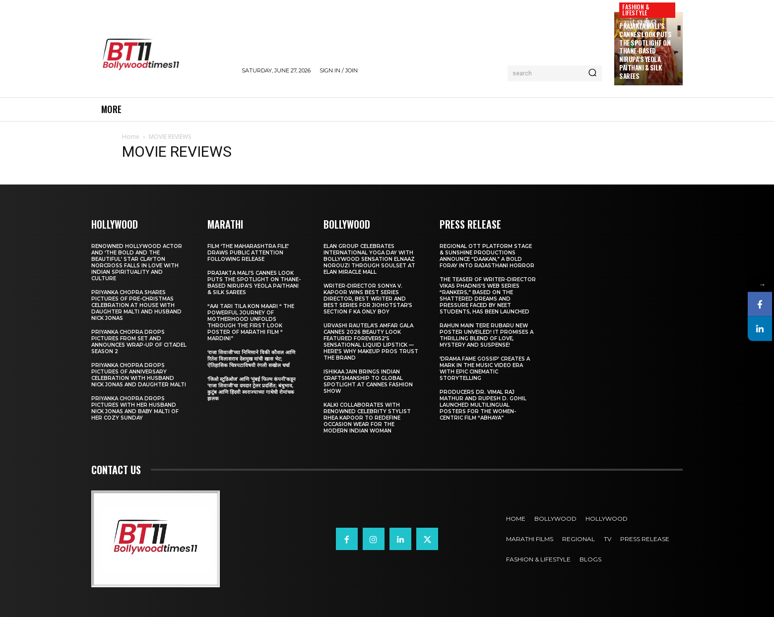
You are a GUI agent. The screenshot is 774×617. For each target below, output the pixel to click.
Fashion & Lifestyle (635, 9)
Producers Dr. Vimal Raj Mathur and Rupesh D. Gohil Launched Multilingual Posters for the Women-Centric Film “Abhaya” (483, 405)
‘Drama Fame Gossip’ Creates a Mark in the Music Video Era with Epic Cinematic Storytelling (485, 368)
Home (130, 136)
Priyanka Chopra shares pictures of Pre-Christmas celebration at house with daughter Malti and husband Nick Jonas (136, 305)
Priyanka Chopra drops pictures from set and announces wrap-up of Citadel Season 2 (139, 342)
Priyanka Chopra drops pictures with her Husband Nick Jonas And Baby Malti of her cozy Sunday (135, 408)
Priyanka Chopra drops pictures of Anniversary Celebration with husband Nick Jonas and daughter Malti (138, 375)
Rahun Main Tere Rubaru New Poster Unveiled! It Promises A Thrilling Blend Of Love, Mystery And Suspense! (486, 335)
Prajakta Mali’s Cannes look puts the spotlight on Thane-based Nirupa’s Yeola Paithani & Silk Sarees (645, 51)
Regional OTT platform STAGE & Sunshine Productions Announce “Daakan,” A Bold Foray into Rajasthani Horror (487, 256)
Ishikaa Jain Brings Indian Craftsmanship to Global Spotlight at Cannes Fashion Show (368, 381)
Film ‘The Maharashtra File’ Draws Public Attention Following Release (248, 252)
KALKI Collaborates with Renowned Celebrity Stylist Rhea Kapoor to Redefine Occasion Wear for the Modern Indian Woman (367, 418)
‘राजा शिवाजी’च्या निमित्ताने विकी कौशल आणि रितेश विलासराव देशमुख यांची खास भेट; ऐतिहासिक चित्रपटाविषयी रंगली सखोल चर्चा (251, 359)
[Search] (592, 73)
